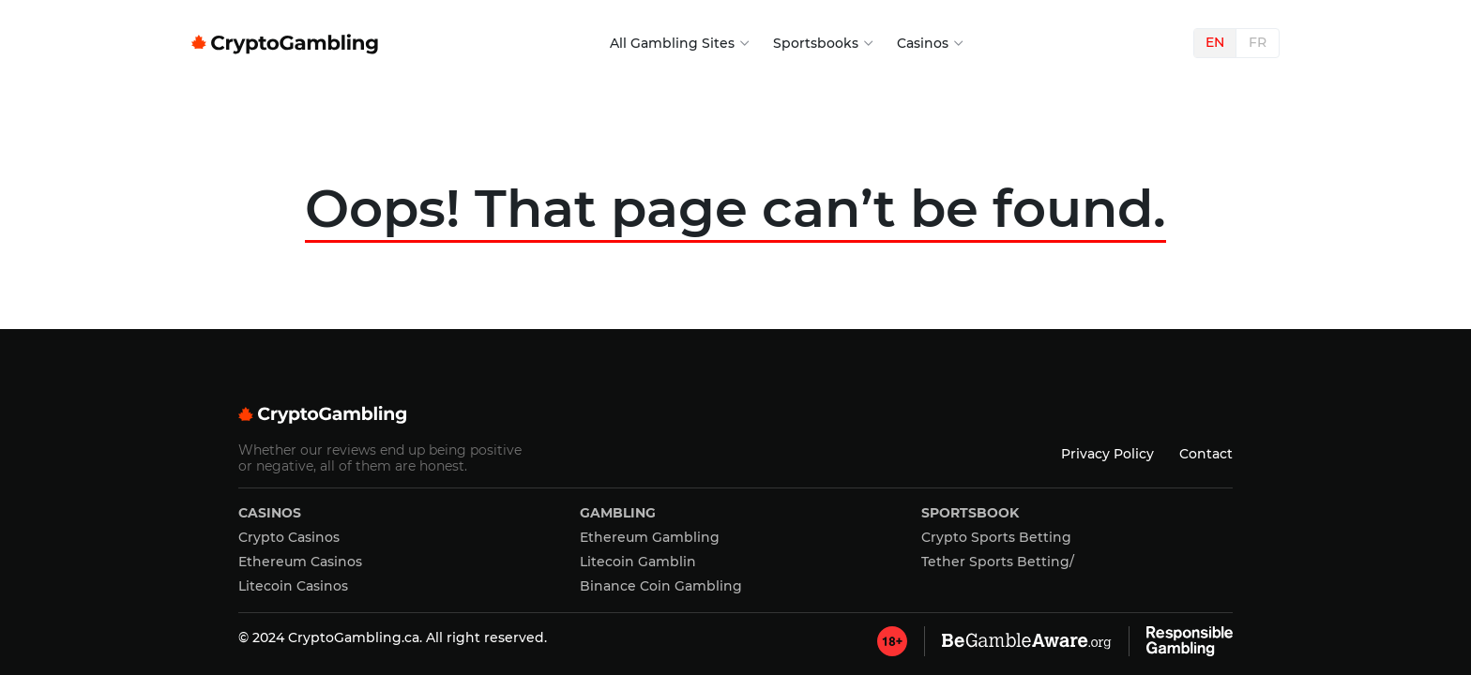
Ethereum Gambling (650, 537)
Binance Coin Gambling (661, 586)
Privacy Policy (1107, 453)
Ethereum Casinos (300, 561)
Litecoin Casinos (293, 586)
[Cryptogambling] (735, 417)
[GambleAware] (892, 641)
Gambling (618, 512)
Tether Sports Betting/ (997, 561)
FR (1257, 42)
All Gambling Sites (672, 43)
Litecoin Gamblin (638, 561)
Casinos (922, 43)
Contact (1206, 453)
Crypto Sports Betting (996, 537)
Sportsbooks (815, 43)
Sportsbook (970, 512)
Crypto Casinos (289, 537)
